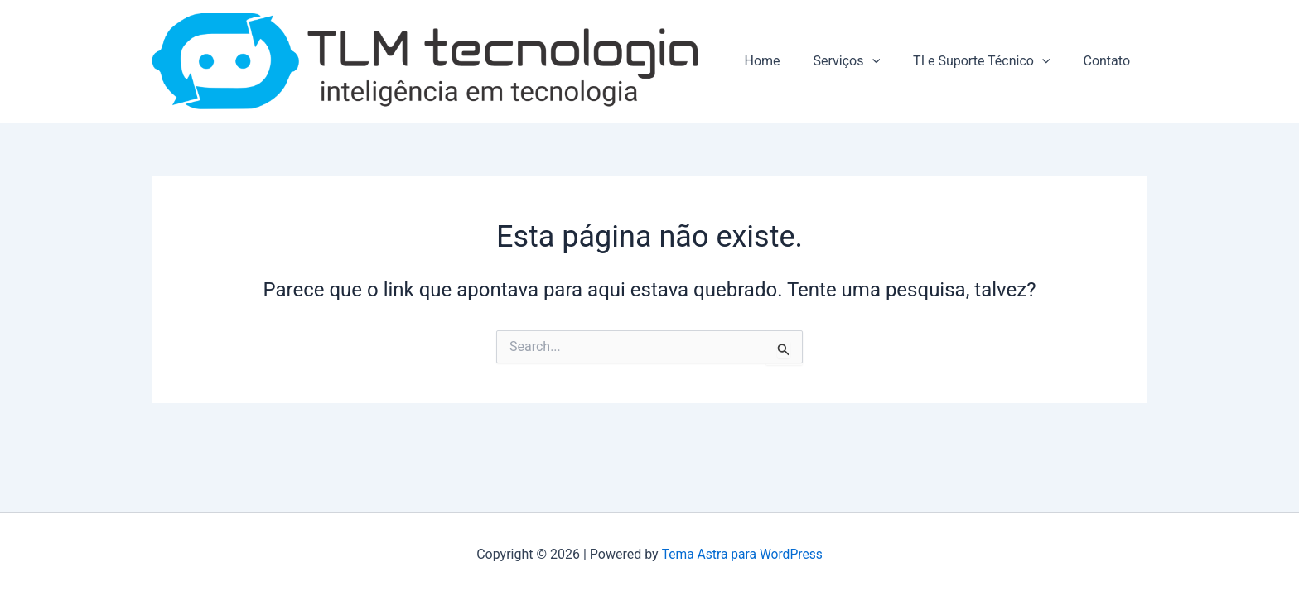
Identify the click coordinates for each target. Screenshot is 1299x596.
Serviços (863, 64)
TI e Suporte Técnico (991, 64)
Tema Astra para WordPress (741, 554)
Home (785, 63)
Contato (1109, 63)
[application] (889, 64)
